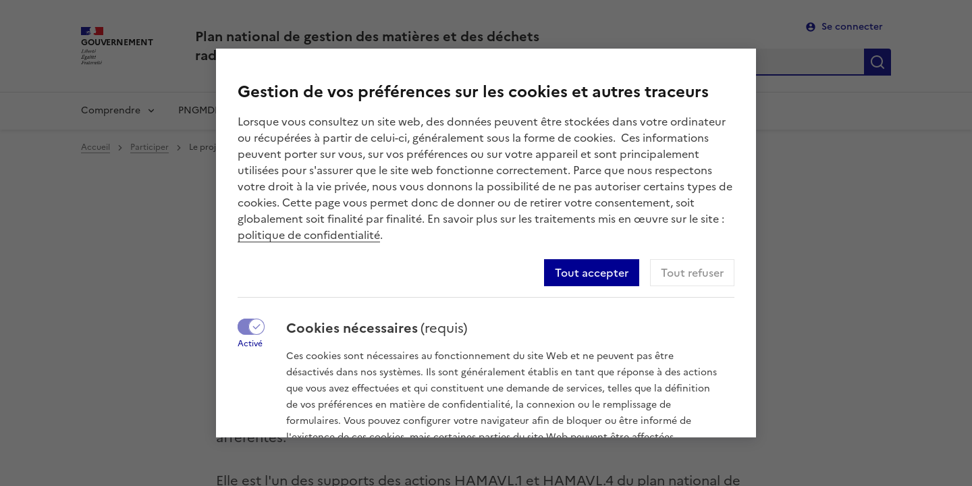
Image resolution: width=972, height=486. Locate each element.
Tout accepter (591, 273)
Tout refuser (692, 273)
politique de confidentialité (309, 235)
